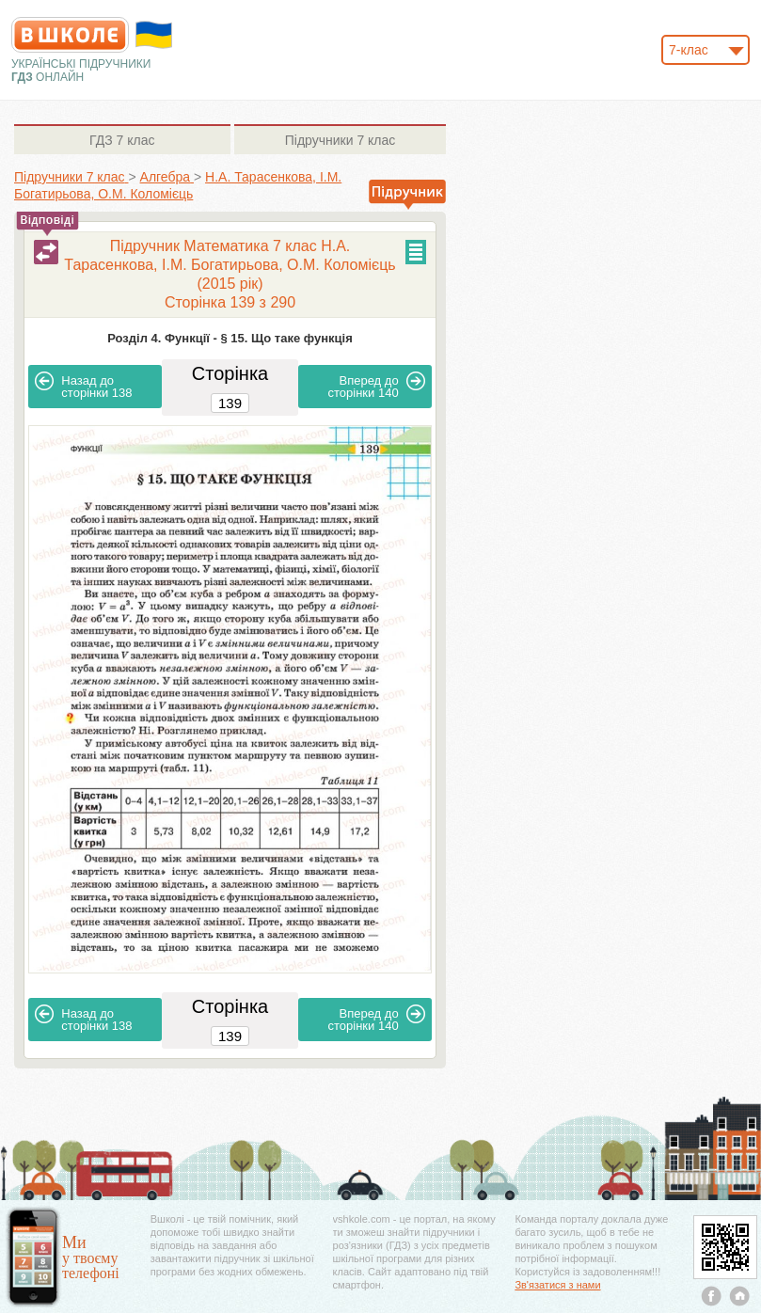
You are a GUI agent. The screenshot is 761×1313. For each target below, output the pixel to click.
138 (83, 386)
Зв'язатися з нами (557, 1284)
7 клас (121, 140)
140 (376, 386)
